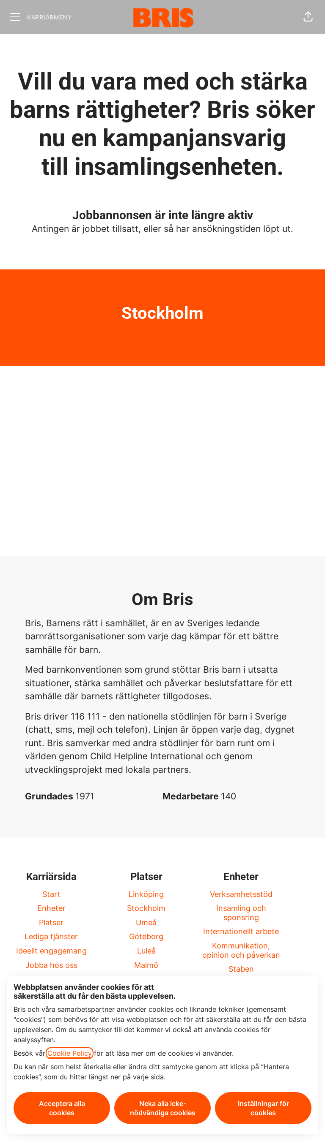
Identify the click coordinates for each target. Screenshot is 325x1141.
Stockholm (146, 908)
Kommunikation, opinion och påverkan (241, 950)
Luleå (146, 950)
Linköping (146, 894)
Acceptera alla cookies (62, 1108)
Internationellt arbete (241, 931)
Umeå (146, 922)
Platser (51, 922)
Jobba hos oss (51, 965)
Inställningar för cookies (263, 1108)
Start (51, 894)
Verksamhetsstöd (241, 894)
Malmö (146, 965)
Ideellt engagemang (51, 950)
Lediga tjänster (51, 936)
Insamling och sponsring (241, 913)
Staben (241, 968)
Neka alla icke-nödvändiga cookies (163, 1108)
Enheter (51, 908)
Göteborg (146, 936)
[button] (308, 17)
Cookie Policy (69, 1053)
